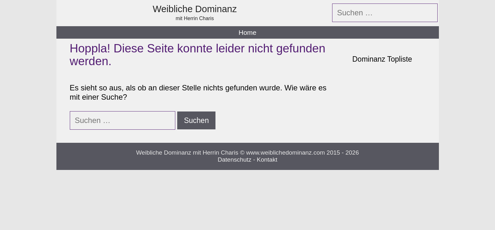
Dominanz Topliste (382, 59)
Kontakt (267, 159)
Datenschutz (234, 159)
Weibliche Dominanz (195, 9)
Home (247, 32)
